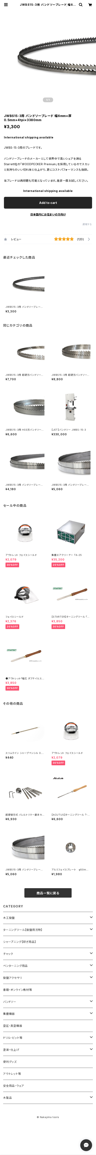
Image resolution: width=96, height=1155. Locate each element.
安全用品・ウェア (13, 1085)
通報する (87, 224)
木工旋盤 (9, 917)
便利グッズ (10, 1061)
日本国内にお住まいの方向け (48, 214)
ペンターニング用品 (15, 965)
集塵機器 (9, 1013)
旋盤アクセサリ (12, 977)
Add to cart (48, 203)
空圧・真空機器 (12, 1025)
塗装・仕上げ (11, 1049)
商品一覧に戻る (48, 893)
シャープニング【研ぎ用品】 (19, 941)
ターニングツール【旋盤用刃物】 (22, 929)
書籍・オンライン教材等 (17, 989)
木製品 (7, 1097)
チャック (8, 953)
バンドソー (9, 1001)
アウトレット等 (12, 1073)
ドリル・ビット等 (12, 1037)
